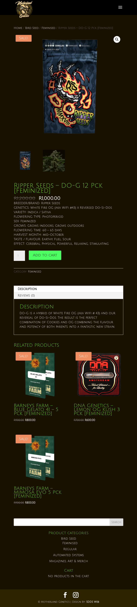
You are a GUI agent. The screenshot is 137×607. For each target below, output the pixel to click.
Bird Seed (32, 27)
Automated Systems (68, 555)
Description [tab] (27, 289)
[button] (117, 39)
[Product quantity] (19, 256)
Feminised (48, 27)
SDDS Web (92, 602)
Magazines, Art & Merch (68, 561)
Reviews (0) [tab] (26, 295)
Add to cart (45, 255)
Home (18, 27)
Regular (70, 549)
